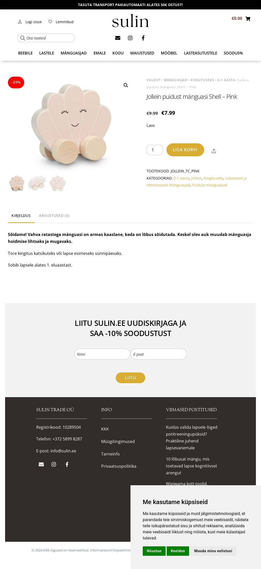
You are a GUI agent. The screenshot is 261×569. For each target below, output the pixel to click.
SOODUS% (233, 52)
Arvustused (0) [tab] (54, 215)
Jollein (196, 178)
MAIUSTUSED (142, 52)
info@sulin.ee (63, 451)
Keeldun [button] (178, 551)
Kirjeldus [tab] (21, 215)
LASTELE (46, 52)
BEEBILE (25, 52)
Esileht (154, 80)
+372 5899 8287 (67, 439)
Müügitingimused (118, 441)
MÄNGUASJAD (74, 52)
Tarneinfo (110, 454)
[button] (125, 85)
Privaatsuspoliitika (118, 466)
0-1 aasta (226, 80)
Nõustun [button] (154, 551)
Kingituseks (202, 80)
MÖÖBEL (169, 52)
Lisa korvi (185, 149)
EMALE (100, 52)
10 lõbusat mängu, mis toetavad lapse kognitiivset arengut (191, 466)
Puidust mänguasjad (209, 185)
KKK (105, 429)
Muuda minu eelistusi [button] (213, 551)
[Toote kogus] (155, 150)
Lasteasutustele (200, 52)
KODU (118, 52)
